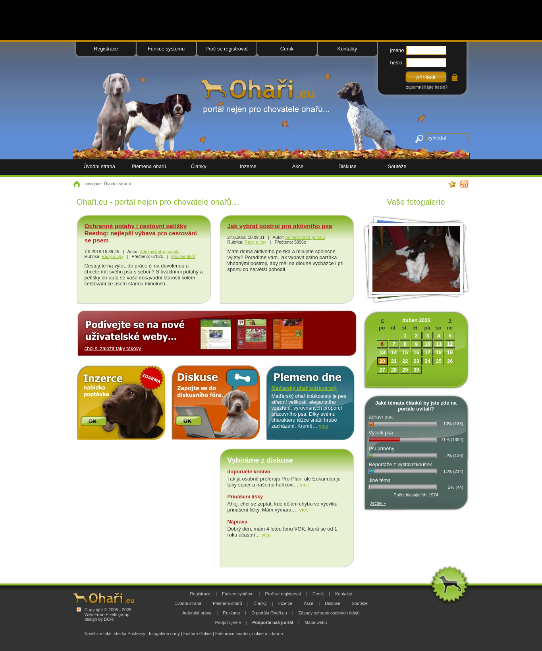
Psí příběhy (381, 448)
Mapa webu (316, 622)
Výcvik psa (380, 433)
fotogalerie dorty (164, 633)
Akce (297, 166)
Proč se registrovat (226, 49)
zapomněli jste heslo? (427, 87)
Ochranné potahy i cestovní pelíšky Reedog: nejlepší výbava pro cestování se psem (141, 233)
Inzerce (248, 166)
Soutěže (397, 166)
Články (198, 166)
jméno (397, 50)
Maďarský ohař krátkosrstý (304, 388)
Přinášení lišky (245, 497)
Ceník (286, 49)
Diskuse (347, 166)
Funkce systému (166, 49)
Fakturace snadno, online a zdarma (249, 633)
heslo (396, 63)
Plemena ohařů (149, 166)
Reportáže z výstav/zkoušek (400, 464)
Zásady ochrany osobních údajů (329, 612)
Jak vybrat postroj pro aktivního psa (280, 226)
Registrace (106, 49)
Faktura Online (197, 633)
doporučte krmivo (249, 472)
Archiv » (378, 503)
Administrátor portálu (159, 251)
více (323, 426)
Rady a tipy (112, 256)
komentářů (183, 256)
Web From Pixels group (107, 614)
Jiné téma (379, 480)
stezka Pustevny (129, 633)
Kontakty (347, 49)
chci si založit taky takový (113, 348)
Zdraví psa (380, 417)
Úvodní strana (99, 166)
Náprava (238, 522)
